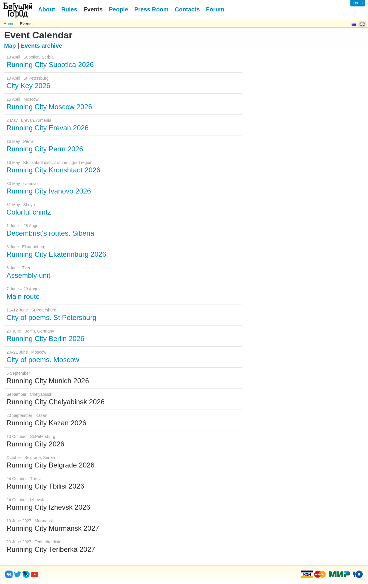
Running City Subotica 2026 (50, 64)
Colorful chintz (28, 212)
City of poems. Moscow (42, 360)
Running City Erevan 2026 (47, 128)
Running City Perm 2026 (44, 149)
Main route (23, 296)
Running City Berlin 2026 (45, 338)
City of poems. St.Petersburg (51, 317)
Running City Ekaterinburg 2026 (56, 254)
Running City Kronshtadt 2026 (53, 170)
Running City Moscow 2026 (49, 107)
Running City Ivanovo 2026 (48, 191)
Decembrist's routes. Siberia (50, 233)
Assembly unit (28, 275)
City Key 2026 (28, 86)
